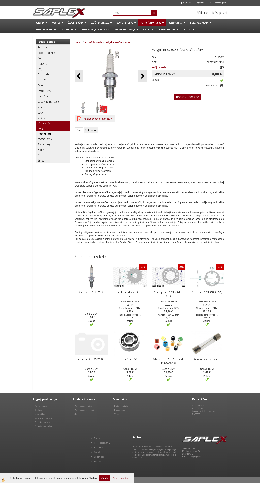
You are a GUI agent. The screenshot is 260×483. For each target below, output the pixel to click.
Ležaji (40, 69)
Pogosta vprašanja (43, 422)
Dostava (38, 410)
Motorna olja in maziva (94, 29)
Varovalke (42, 107)
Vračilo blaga (40, 414)
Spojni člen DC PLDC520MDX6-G (91, 359)
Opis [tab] (79, 130)
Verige (40, 112)
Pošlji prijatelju (159, 67)
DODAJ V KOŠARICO (187, 97)
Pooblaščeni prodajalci (84, 406)
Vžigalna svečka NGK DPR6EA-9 (91, 292)
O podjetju (98, 452)
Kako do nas (119, 410)
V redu (104, 478)
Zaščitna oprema (100, 22)
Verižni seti (42, 118)
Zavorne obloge (45, 144)
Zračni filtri (42, 155)
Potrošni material (151, 22)
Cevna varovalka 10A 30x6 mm (207, 359)
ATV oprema (67, 29)
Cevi (40, 58)
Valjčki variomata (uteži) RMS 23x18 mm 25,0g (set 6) (168, 361)
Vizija (116, 414)
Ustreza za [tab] (91, 130)
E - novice (98, 447)
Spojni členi (43, 96)
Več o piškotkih (121, 478)
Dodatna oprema (199, 22)
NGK (41, 128)
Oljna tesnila (43, 74)
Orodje (146, 29)
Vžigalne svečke (44, 123)
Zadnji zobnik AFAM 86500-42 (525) (207, 292)
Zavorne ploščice (45, 139)
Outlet (187, 29)
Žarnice (41, 160)
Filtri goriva (42, 63)
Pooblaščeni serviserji (84, 410)
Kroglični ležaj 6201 (130, 359)
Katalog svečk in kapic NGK (98, 118)
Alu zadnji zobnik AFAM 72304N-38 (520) (168, 294)
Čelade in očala (75, 22)
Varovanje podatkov (43, 418)
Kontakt (97, 461)
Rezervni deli (175, 22)
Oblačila (39, 22)
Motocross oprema (45, 29)
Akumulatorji (43, 47)
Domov (78, 42)
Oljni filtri (42, 80)
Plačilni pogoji (41, 406)
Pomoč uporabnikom (44, 426)
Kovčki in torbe (125, 22)
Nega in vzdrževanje (125, 29)
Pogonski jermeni (45, 91)
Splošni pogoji (100, 457)
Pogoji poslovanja (102, 443)
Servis (77, 414)
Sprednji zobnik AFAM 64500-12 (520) (130, 294)
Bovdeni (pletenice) (47, 53)
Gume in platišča (166, 29)
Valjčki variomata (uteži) (48, 101)
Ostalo (40, 85)
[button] (142, 76)
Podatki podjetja (121, 406)
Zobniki (41, 149)
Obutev (56, 22)
